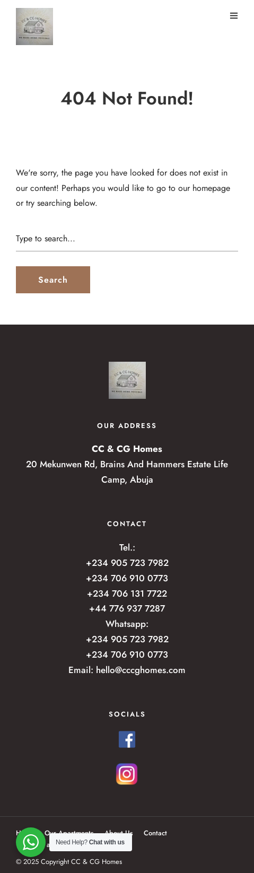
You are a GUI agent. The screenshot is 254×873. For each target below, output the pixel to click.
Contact (155, 833)
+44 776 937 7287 (127, 608)
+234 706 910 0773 (127, 578)
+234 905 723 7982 (127, 562)
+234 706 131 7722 (127, 593)
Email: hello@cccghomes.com (127, 670)
